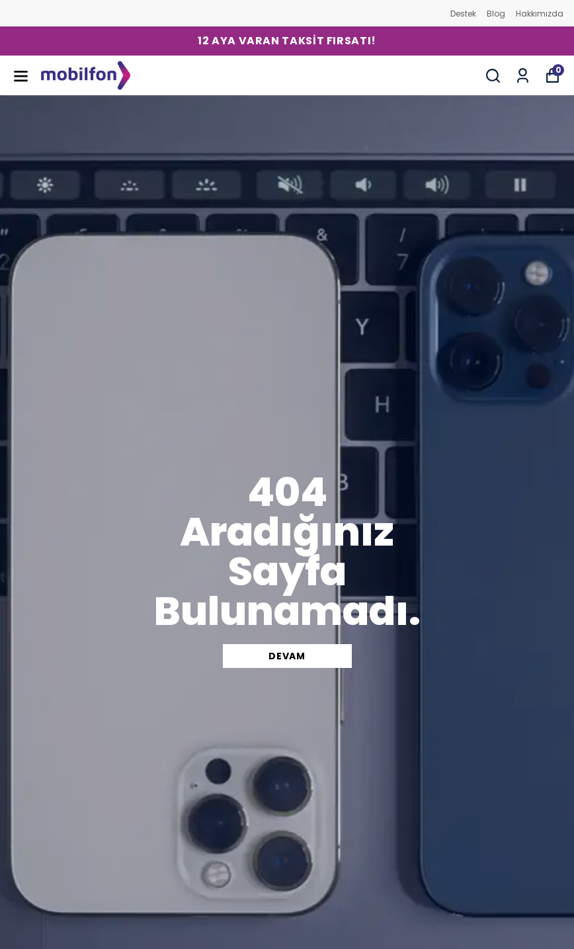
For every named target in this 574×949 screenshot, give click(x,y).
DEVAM (287, 656)
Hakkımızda (539, 13)
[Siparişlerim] (522, 75)
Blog (496, 13)
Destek (463, 13)
